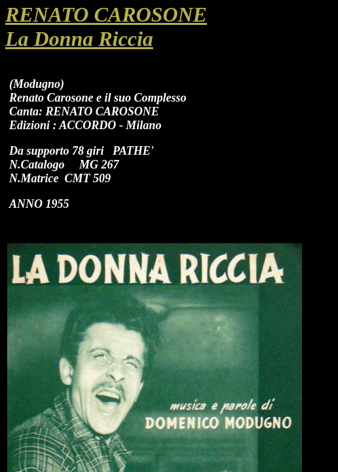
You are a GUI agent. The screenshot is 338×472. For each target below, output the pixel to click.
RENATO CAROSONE (106, 14)
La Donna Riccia (79, 38)
